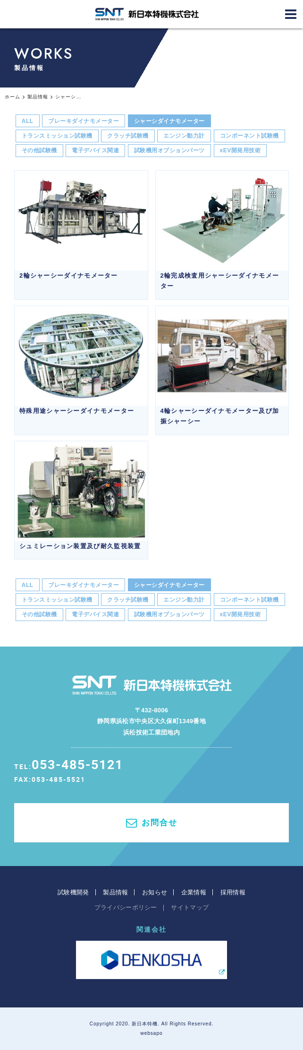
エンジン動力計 (184, 135)
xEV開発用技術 (240, 150)
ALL (28, 121)
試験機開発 (73, 892)
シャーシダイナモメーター (169, 121)
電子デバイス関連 (95, 150)
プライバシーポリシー (125, 907)
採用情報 (232, 892)
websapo (151, 1033)
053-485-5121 (77, 764)
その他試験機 (39, 150)
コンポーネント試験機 (249, 135)
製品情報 (115, 892)
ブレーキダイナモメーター (83, 121)
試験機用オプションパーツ (169, 150)
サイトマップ (190, 907)
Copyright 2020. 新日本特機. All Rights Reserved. (152, 1023)
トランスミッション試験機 (57, 135)
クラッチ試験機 (128, 135)
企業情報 (193, 892)
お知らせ (154, 892)
